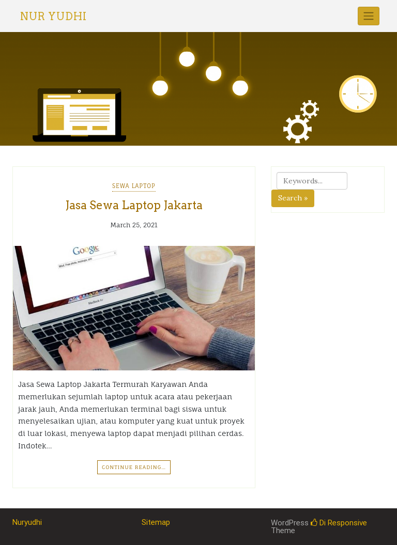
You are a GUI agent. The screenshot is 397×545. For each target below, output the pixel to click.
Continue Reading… (134, 467)
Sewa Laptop (134, 186)
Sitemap (156, 522)
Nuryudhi (27, 522)
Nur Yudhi (53, 16)
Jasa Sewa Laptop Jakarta (134, 205)
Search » (293, 198)
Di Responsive (339, 522)
